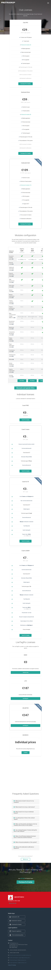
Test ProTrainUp (25, 419)
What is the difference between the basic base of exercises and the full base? (25, 837)
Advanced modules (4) (26, 44)
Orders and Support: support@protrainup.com (20, 957)
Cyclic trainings (26, 530)
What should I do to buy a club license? (24, 807)
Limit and (26, 496)
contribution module (26, 521)
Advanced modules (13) (26, 185)
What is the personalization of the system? (25, 842)
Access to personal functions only (26, 444)
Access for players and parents (26, 616)
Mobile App (26, 509)
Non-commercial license (26, 500)
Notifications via (26, 625)
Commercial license (26, 448)
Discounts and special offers (25, 388)
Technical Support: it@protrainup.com (18, 960)
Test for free (25, 672)
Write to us (25, 859)
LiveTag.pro (25, 698)
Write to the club (12, 903)
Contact (25, 752)
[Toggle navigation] (48, 3)
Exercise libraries (26, 465)
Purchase (22, 380)
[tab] (25, 801)
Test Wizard (26, 525)
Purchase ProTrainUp (25, 83)
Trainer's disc (26, 534)
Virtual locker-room (26, 612)
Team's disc (26, 607)
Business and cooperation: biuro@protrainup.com (20, 955)
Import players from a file (26, 621)
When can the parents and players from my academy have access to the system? (25, 824)
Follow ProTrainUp (12, 965)
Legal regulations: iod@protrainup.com (18, 962)
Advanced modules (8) (26, 114)
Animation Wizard (26, 456)
